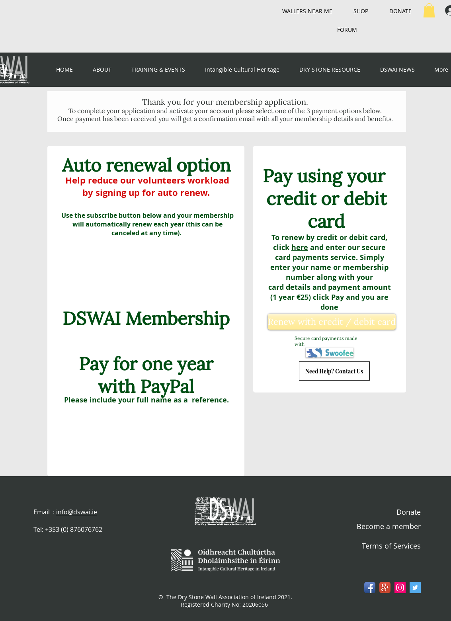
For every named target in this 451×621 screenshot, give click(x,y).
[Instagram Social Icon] (400, 587)
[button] (429, 10)
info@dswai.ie (76, 512)
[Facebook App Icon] (369, 587)
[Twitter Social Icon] (415, 587)
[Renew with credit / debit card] (332, 322)
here (299, 247)
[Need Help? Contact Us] (334, 371)
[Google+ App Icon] (384, 587)
